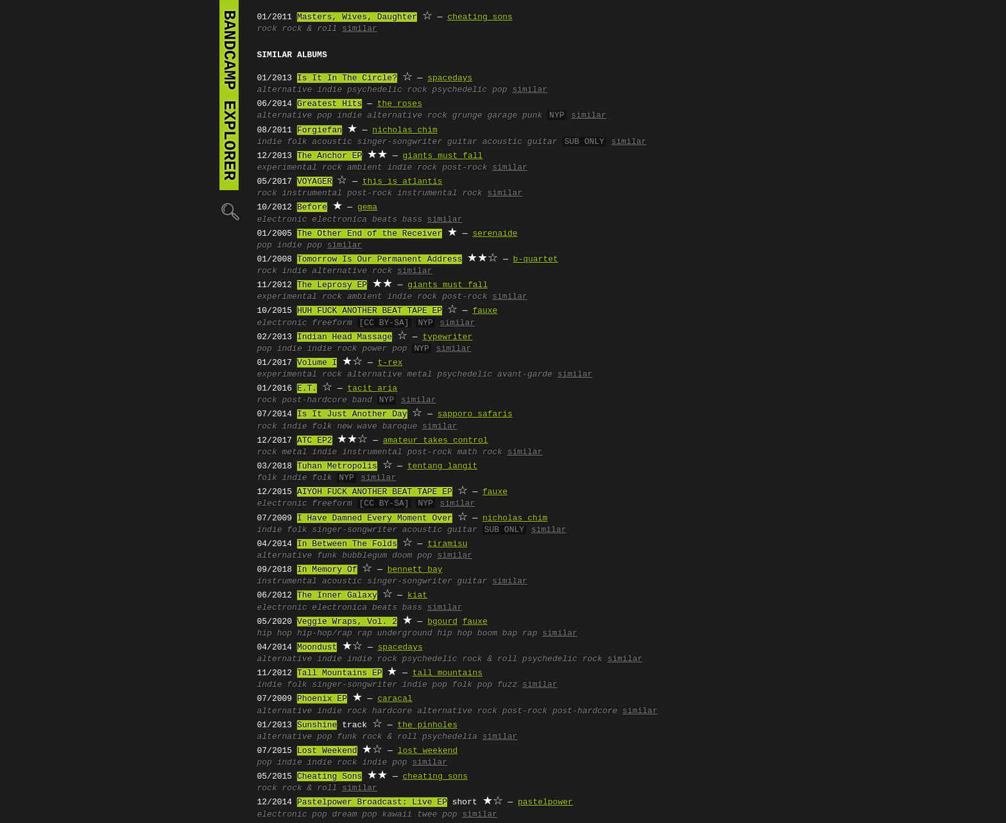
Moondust (317, 647)
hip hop (275, 633)
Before (312, 207)
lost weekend (428, 751)
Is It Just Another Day (352, 414)
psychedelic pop (469, 90)
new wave (357, 426)
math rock (479, 452)
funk (327, 556)
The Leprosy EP (332, 285)
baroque (400, 426)
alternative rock (407, 115)
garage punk (514, 115)
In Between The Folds (347, 544)
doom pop (412, 556)
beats (384, 220)
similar (359, 29)
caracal (395, 699)
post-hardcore (314, 400)
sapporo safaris (475, 414)
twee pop (437, 814)
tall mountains (447, 673)
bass (412, 220)
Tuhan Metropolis (337, 466)
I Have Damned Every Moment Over (374, 518)
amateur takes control (435, 441)
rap (364, 633)
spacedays (449, 78)
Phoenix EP (322, 699)
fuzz (507, 685)
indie (329, 90)
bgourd (442, 622)
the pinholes (427, 725)
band (362, 400)
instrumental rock (439, 193)
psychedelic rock (387, 90)
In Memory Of (327, 570)
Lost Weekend (327, 751)
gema (367, 207)
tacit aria (372, 388)
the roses (399, 104)
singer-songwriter (400, 142)
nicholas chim (404, 130)
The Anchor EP (329, 156)
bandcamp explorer (229, 95)
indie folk (307, 478)
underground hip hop (424, 633)
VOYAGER (314, 182)
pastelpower (545, 802)
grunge (467, 115)
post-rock (464, 167)
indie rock (412, 167)
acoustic (332, 142)
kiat (417, 595)
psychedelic (464, 374)
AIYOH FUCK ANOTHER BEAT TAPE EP (374, 492)
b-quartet (535, 259)
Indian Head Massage (344, 337)
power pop (384, 349)
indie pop (299, 245)
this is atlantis (402, 182)
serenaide (494, 234)
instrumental (312, 193)
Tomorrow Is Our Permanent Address (379, 259)
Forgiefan (319, 130)
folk (297, 142)
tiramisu (447, 544)
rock (267, 29)
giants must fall (443, 156)
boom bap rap (507, 633)
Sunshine (317, 725)
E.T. (307, 388)
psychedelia (449, 737)
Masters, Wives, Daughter (357, 17)
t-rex (390, 363)
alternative (284, 90)
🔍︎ (229, 211)
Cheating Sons (329, 777)
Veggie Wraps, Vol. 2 (347, 622)
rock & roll (309, 29)
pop (324, 115)
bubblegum (364, 556)
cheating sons (479, 17)
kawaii (397, 814)
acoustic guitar (520, 142)
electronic (282, 220)
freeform (332, 323)
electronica (339, 220)
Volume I (317, 363)
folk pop (472, 685)
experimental (287, 167)
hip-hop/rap (324, 633)
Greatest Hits (329, 104)
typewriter (447, 337)
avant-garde (524, 374)
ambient (364, 167)
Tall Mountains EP (339, 673)
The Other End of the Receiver (369, 234)
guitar (462, 142)
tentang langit (442, 466)
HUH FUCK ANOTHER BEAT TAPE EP (369, 311)
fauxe (484, 311)
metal (419, 374)
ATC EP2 (314, 441)
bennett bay (415, 570)
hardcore (392, 711)
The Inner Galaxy (337, 595)
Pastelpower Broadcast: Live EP (372, 802)
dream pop (354, 814)
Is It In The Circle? (347, 78)
